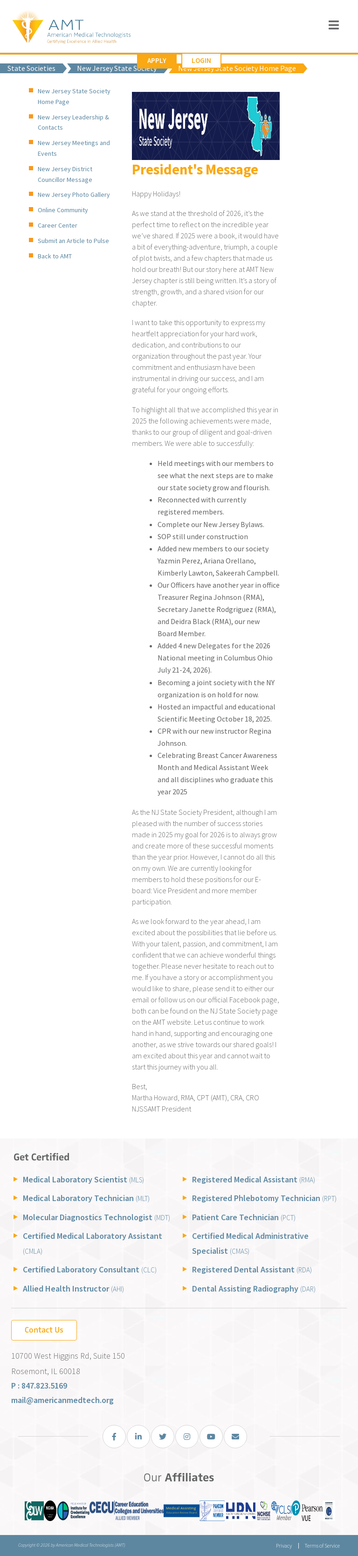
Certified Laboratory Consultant (90, 1269)
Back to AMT (55, 256)
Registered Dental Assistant (252, 1269)
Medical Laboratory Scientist (83, 1179)
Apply (156, 60)
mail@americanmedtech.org (62, 1400)
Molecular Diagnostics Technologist (96, 1217)
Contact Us (44, 1330)
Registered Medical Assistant (253, 1179)
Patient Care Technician (244, 1217)
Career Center (57, 225)
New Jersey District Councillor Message (65, 174)
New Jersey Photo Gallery (74, 194)
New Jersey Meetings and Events (74, 148)
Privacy (284, 1545)
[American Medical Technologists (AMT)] (71, 27)
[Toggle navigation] (334, 25)
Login (201, 60)
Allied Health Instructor (73, 1288)
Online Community (63, 210)
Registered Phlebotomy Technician (264, 1198)
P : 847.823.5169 (39, 1385)
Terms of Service (322, 1545)
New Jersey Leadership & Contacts (73, 122)
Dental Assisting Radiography (254, 1288)
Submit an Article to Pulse (73, 240)
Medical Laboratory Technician (86, 1198)
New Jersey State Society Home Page (74, 96)
